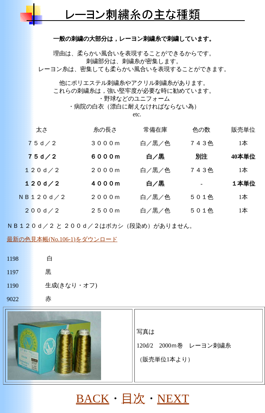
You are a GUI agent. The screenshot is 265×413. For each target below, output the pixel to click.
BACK (92, 398)
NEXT (173, 398)
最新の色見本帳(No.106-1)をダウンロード (62, 239)
